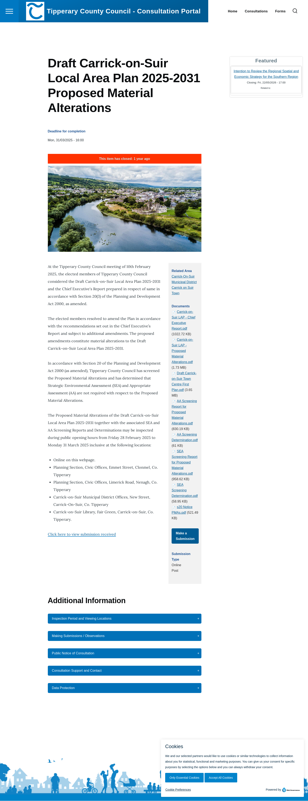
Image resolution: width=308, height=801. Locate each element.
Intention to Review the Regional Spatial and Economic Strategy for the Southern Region (266, 74)
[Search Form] (295, 26)
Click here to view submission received (82, 534)
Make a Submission (185, 536)
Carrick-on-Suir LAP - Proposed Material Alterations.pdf (182, 351)
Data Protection (63, 688)
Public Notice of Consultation (73, 653)
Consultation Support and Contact (77, 671)
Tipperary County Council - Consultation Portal (124, 26)
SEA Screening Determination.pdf (185, 490)
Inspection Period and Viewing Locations (82, 618)
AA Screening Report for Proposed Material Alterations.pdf (184, 412)
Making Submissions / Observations (78, 636)
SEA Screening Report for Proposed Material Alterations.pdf (184, 462)
